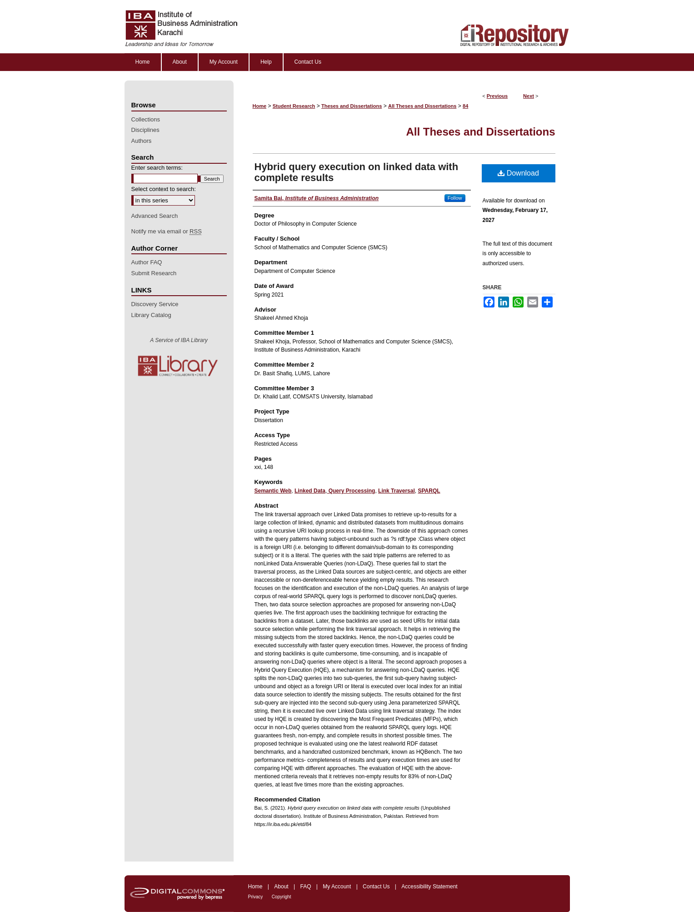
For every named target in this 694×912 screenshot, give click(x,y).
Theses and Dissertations (351, 106)
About (281, 886)
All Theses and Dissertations (422, 106)
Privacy (255, 896)
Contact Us (376, 886)
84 (465, 106)
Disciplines (145, 129)
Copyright (281, 896)
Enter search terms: (157, 167)
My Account (337, 886)
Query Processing (351, 491)
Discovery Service (155, 304)
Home (260, 106)
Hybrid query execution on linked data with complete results (357, 172)
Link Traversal (396, 491)
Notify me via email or (166, 231)
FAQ (305, 886)
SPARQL (429, 491)
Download (518, 173)
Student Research (294, 106)
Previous (497, 96)
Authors (141, 140)
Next (528, 96)
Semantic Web (273, 491)
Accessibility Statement (429, 886)
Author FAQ (146, 262)
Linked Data (310, 491)
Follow (455, 198)
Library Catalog (151, 315)
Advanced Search (154, 215)
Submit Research (154, 273)
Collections (145, 119)
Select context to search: (163, 189)
